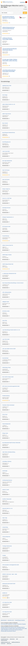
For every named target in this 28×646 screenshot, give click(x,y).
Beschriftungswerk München (10, 17)
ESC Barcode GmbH (6, 226)
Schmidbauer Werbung (6, 461)
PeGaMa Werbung (6, 395)
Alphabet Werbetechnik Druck (14, 28)
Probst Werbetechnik (6, 423)
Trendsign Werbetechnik (7, 546)
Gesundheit (5, 624)
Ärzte (2, 624)
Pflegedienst (6, 629)
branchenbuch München (7, 1)
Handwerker (10, 624)
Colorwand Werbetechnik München (14, 49)
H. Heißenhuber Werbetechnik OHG (9, 273)
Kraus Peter (4, 320)
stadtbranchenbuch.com (5, 642)
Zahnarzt (14, 631)
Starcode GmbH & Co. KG (7, 508)
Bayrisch (23, 627)
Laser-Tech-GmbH (5, 339)
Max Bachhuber (5, 358)
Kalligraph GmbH (5, 301)
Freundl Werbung (5, 235)
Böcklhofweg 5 (14, 42)
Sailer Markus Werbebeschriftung (8, 452)
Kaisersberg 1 (14, 63)
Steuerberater (9, 631)
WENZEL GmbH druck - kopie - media (9, 574)
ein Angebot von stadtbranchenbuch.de (8, 2)
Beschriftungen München (20, 620)
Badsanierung (7, 627)
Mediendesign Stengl (6, 367)
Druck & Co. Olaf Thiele (6, 198)
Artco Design (4, 94)
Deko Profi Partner (5, 170)
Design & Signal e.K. (6, 188)
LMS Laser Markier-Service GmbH (9, 348)
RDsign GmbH (5, 433)
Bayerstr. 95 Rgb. (14, 52)
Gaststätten (19, 627)
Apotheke (3, 627)
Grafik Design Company (7, 254)
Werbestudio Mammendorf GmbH (8, 583)
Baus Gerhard (5, 123)
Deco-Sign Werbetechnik (7, 160)
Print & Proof (4, 414)
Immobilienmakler (11, 628)
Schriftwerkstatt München (7, 480)
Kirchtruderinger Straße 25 (14, 31)
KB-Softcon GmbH (5, 311)
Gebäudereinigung (4, 628)
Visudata (4, 555)
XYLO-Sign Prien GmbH (7, 602)
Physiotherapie (4, 631)
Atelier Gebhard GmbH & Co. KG (8, 104)
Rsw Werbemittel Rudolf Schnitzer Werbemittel (11, 442)
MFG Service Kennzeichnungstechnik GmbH (10, 386)
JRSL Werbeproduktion (6, 292)
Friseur (15, 627)
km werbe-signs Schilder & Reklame (14, 60)
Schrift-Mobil (4, 470)
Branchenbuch (3, 620)
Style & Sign (4, 517)
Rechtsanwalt (11, 629)
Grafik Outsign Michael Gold (7, 264)
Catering (12, 627)
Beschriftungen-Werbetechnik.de (8, 132)
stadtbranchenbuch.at (16, 642)
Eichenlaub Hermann (6, 207)
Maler (26, 628)
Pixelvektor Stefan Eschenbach (8, 405)
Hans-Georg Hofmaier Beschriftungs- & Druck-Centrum (12, 282)
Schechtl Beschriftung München (14, 71)
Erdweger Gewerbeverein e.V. (8, 217)
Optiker (2, 629)
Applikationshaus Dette (6, 85)
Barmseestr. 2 (10, 20)
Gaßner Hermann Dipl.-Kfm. (7, 245)
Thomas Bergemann (6, 536)
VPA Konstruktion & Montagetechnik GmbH (10, 564)
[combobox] (1, 13)
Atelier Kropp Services (6, 113)
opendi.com (9, 643)
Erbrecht (20, 629)
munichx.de (3, 643)
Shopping (24, 624)
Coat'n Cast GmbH (6, 151)
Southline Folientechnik (6, 499)
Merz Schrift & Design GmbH (7, 376)
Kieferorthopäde (18, 628)
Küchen (23, 628)
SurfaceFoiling (5, 527)
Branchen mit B (11, 620)
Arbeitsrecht (16, 629)
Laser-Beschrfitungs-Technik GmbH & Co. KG (11, 329)
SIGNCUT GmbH (5, 489)
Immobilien (15, 624)
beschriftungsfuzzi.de (6, 141)
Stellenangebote (4, 640)
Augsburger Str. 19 (14, 74)
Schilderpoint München (14, 39)
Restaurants (19, 624)
